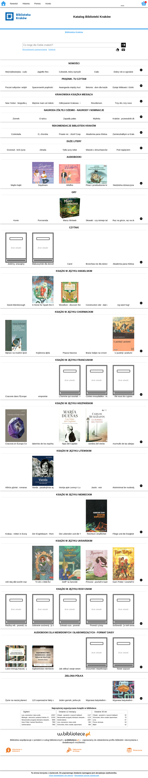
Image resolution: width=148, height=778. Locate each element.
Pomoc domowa (98, 722)
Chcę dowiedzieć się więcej (61, 775)
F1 (127, 3)
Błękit (94, 724)
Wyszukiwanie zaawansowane (34, 49)
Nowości (14, 3)
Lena (94, 720)
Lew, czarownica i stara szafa (31, 715)
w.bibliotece (72, 740)
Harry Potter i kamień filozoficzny (32, 722)
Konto (48, 3)
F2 (134, 3)
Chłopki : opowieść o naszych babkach (69, 715)
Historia (26, 3)
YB (109, 3)
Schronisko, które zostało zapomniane (69, 724)
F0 (122, 3)
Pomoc (37, 3)
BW (104, 3)
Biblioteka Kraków (74, 32)
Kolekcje (52, 49)
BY (115, 3)
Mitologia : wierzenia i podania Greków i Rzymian (37, 717)
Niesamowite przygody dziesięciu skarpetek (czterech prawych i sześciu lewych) (47, 720)
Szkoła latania (26, 724)
